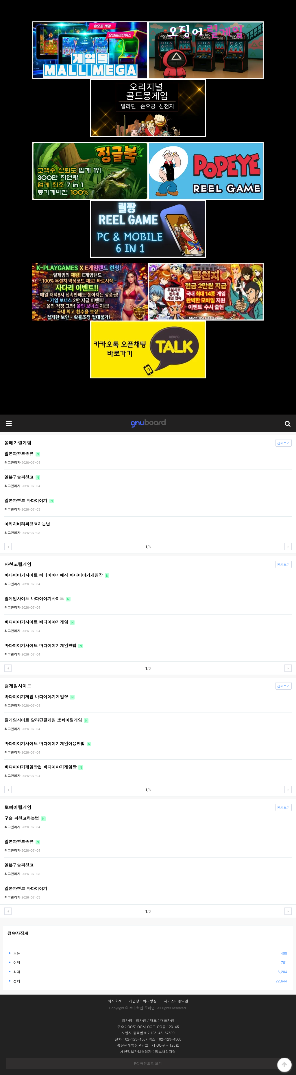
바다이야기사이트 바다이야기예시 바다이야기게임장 (56, 575)
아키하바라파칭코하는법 (27, 524)
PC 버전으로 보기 (148, 1063)
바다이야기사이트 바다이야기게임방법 (43, 645)
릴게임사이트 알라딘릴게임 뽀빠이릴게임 (46, 720)
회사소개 (115, 1001)
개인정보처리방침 (143, 1001)
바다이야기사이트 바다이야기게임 (39, 622)
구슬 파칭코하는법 (25, 818)
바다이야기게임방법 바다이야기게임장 (43, 767)
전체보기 (283, 442)
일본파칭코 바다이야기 (29, 500)
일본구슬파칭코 (22, 477)
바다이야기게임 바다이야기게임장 (39, 697)
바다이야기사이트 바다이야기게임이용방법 (47, 743)
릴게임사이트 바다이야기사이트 (37, 598)
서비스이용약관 (176, 1001)
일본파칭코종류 (22, 453)
